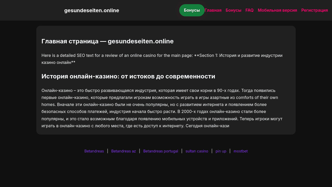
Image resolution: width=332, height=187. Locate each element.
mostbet (241, 151)
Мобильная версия (277, 10)
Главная (213, 10)
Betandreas (94, 151)
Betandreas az (123, 151)
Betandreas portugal (160, 151)
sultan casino (196, 151)
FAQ (249, 10)
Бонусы (192, 10)
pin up (221, 151)
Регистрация (314, 10)
